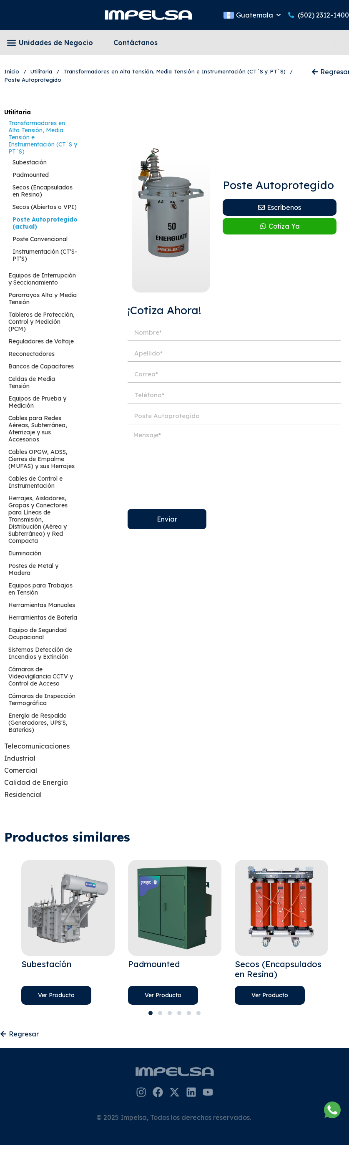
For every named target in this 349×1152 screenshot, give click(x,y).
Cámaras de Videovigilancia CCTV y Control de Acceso (40, 676)
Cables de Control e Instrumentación (35, 482)
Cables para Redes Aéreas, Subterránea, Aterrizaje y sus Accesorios (37, 428)
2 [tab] (160, 1013)
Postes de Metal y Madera (33, 569)
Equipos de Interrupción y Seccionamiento (42, 279)
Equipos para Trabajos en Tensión (40, 589)
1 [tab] (150, 1013)
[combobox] (250, 42)
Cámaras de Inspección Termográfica (41, 699)
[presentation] (191, 488)
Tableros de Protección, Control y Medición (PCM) (41, 322)
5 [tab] (189, 1013)
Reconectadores (31, 354)
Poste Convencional (40, 239)
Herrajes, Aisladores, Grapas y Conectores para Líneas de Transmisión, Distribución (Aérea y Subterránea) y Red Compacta (38, 519)
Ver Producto (56, 995)
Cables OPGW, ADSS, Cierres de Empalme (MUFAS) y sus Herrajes (41, 459)
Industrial (19, 758)
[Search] (337, 42)
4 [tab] (179, 1013)
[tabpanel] (68, 932)
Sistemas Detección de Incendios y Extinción (40, 653)
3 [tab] (170, 1013)
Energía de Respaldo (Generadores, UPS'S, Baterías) (38, 723)
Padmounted (31, 175)
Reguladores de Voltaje (41, 341)
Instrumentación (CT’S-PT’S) (45, 255)
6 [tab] (198, 1013)
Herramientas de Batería (42, 617)
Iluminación (24, 553)
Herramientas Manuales (41, 605)
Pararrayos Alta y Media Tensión (42, 298)
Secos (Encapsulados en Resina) (43, 191)
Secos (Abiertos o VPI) (45, 207)
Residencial (23, 794)
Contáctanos (135, 42)
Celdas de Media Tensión (31, 382)
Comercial (20, 770)
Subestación (30, 162)
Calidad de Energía (36, 782)
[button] (11, 42)
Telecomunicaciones (37, 746)
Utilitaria (17, 112)
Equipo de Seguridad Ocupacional (37, 633)
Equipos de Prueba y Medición (37, 402)
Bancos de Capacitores (41, 366)
